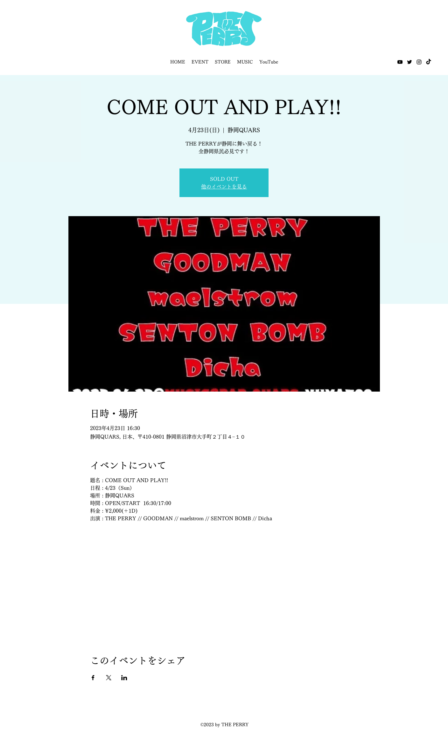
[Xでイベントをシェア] (109, 677)
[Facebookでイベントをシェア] (93, 677)
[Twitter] (409, 62)
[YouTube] (400, 62)
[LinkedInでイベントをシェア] (124, 677)
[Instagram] (419, 62)
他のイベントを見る (224, 186)
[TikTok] (428, 62)
